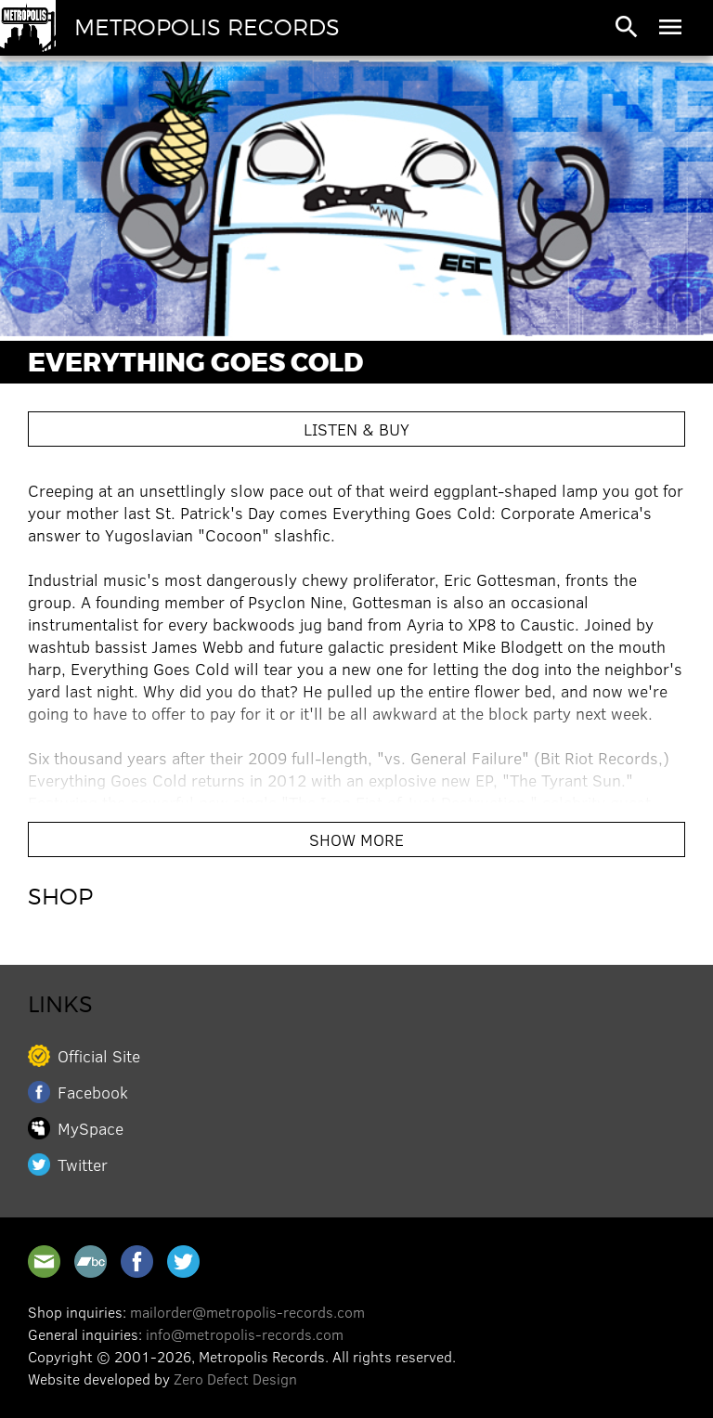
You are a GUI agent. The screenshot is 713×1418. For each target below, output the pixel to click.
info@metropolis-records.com (245, 1334)
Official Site (99, 1056)
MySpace (90, 1128)
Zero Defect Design (235, 1378)
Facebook (93, 1092)
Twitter (83, 1164)
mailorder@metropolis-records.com (247, 1311)
